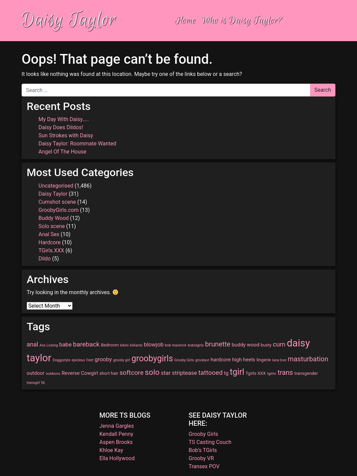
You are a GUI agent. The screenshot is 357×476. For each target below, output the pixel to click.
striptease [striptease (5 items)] (184, 372)
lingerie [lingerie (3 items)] (263, 359)
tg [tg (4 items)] (226, 373)
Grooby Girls (203, 434)
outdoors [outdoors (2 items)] (53, 373)
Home (185, 20)
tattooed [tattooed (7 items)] (210, 372)
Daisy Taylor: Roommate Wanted (77, 143)
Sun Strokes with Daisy (65, 135)
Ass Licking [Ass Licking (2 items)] (48, 345)
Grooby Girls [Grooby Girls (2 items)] (184, 360)
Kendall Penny (116, 434)
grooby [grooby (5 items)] (103, 359)
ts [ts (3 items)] (43, 382)
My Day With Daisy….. (63, 119)
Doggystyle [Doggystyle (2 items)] (61, 360)
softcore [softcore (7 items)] (131, 372)
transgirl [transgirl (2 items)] (33, 383)
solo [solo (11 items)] (152, 372)
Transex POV (204, 466)
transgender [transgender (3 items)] (306, 373)
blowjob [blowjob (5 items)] (154, 344)
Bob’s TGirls (203, 450)
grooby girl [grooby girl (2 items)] (121, 360)
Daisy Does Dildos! (60, 127)
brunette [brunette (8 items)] (217, 344)
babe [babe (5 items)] (65, 344)
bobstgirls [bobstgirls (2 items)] (195, 345)
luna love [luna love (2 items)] (279, 360)
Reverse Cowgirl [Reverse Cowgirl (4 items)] (79, 373)
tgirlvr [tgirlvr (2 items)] (271, 373)
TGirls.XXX (51, 250)
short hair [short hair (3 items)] (108, 373)
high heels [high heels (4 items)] (243, 360)
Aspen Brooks (116, 442)
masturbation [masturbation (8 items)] (308, 359)
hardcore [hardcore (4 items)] (221, 360)
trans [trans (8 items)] (285, 372)
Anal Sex (48, 234)
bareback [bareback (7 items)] (86, 344)
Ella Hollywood (117, 458)
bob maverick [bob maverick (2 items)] (176, 345)
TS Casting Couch (210, 442)
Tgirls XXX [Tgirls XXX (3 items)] (256, 373)
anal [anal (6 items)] (32, 344)
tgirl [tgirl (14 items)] (237, 372)
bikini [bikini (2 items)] (124, 345)
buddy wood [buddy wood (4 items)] (245, 345)
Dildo (44, 258)
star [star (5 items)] (166, 372)
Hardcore (49, 242)
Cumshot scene (57, 202)
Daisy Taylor (69, 20)
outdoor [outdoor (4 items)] (36, 373)
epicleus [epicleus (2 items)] (78, 360)
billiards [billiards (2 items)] (136, 345)
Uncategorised (55, 186)
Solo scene (51, 226)
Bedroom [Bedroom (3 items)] (110, 344)
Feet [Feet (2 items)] (89, 360)
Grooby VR (201, 458)
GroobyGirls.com (58, 210)
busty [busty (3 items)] (266, 344)
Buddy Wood (53, 218)
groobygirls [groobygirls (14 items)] (152, 358)
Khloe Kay (111, 450)
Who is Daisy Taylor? (241, 20)
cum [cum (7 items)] (279, 344)
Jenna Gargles (117, 426)
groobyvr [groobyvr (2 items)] (202, 360)
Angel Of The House (62, 151)
